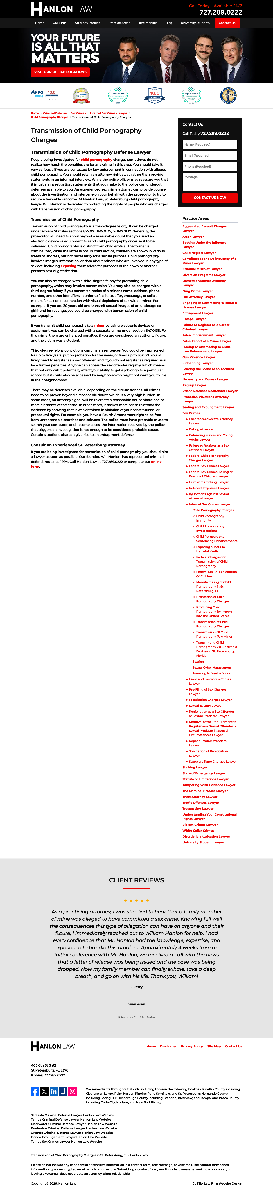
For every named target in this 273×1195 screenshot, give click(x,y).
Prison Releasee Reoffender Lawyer (210, 391)
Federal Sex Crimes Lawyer (209, 466)
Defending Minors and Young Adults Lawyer (211, 437)
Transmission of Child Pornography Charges (212, 624)
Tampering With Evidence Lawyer (208, 785)
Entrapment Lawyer (197, 313)
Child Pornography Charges (213, 510)
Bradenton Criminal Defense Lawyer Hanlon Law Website (74, 1128)
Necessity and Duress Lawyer (205, 379)
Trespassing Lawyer (197, 808)
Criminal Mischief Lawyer (202, 269)
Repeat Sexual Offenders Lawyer (207, 743)
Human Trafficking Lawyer (209, 482)
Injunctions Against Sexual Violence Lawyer (209, 496)
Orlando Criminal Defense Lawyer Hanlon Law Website (72, 1133)
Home (39, 23)
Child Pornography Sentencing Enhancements (216, 539)
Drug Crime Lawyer (197, 291)
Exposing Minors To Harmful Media (210, 549)
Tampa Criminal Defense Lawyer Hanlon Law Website (71, 1119)
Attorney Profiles (87, 23)
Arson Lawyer (193, 237)
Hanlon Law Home (61, 9)
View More (136, 1004)
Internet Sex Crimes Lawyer (209, 504)
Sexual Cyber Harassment (212, 667)
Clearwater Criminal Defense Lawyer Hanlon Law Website (74, 1124)
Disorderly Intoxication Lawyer (206, 836)
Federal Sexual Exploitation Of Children (216, 574)
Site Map (214, 1046)
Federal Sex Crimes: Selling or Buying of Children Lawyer (211, 474)
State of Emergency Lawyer (203, 773)
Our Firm (59, 23)
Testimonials (148, 23)
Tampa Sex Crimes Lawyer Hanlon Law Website (66, 1141)
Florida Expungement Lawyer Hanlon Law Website (69, 1137)
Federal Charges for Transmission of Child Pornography (212, 562)
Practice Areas (119, 23)
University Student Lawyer (203, 842)
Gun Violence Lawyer (198, 357)
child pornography (96, 160)
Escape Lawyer (194, 319)
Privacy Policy (192, 1046)
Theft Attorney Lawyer (199, 797)
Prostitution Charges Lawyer (210, 700)
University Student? (195, 23)
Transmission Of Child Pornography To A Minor (214, 634)
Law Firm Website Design (217, 1183)
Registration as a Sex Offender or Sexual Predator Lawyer (211, 714)
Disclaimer (168, 1046)
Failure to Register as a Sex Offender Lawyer (209, 448)
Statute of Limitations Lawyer (205, 779)
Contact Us (227, 23)
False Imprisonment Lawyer (204, 335)
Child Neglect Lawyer (199, 253)
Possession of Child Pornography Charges (212, 599)
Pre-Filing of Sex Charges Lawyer (207, 692)
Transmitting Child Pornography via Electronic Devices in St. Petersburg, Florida (216, 649)
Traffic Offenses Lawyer (200, 803)
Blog (169, 23)
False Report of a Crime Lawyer (206, 341)
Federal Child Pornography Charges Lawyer (209, 458)
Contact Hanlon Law (215, 9)
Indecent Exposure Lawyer (209, 488)
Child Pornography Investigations (210, 529)
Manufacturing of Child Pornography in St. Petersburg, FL (213, 587)
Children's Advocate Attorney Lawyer (211, 421)
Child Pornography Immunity (210, 518)
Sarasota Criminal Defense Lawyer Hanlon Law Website (72, 1115)
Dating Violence (201, 429)
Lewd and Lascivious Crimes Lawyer (210, 681)
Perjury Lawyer (194, 385)
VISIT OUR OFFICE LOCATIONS (60, 72)
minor (99, 326)
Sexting (198, 661)
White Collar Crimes (198, 830)
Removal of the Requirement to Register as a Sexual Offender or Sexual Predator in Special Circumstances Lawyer (213, 728)
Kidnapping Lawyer (197, 363)
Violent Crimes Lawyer (200, 825)
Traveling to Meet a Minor (211, 673)
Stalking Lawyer (194, 767)
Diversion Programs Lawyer (203, 275)
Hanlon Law (67, 1183)
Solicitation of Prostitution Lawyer (208, 753)
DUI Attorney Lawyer (198, 297)
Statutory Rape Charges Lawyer (213, 761)
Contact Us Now (210, 198)
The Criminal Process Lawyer (205, 791)
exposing (68, 266)
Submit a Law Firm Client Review (136, 1017)
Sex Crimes (191, 413)
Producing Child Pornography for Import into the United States (214, 611)
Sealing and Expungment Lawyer (208, 407)
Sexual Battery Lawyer (206, 705)
